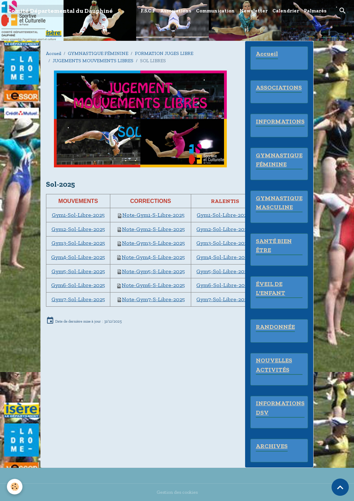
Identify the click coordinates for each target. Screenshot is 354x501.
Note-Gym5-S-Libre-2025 (153, 271)
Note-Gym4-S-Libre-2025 (153, 257)
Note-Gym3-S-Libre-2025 (153, 243)
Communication (215, 11)
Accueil (53, 53)
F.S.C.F (148, 11)
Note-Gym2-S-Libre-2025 (153, 229)
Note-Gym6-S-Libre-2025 (153, 285)
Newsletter (254, 11)
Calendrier (285, 11)
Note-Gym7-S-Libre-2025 (153, 299)
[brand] (60, 11)
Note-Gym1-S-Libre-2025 (153, 215)
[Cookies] (14, 486)
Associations (175, 11)
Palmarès (315, 11)
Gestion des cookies (177, 492)
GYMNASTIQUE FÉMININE (98, 53)
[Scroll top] (340, 487)
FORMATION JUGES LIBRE (164, 53)
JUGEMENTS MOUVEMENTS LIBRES (93, 61)
